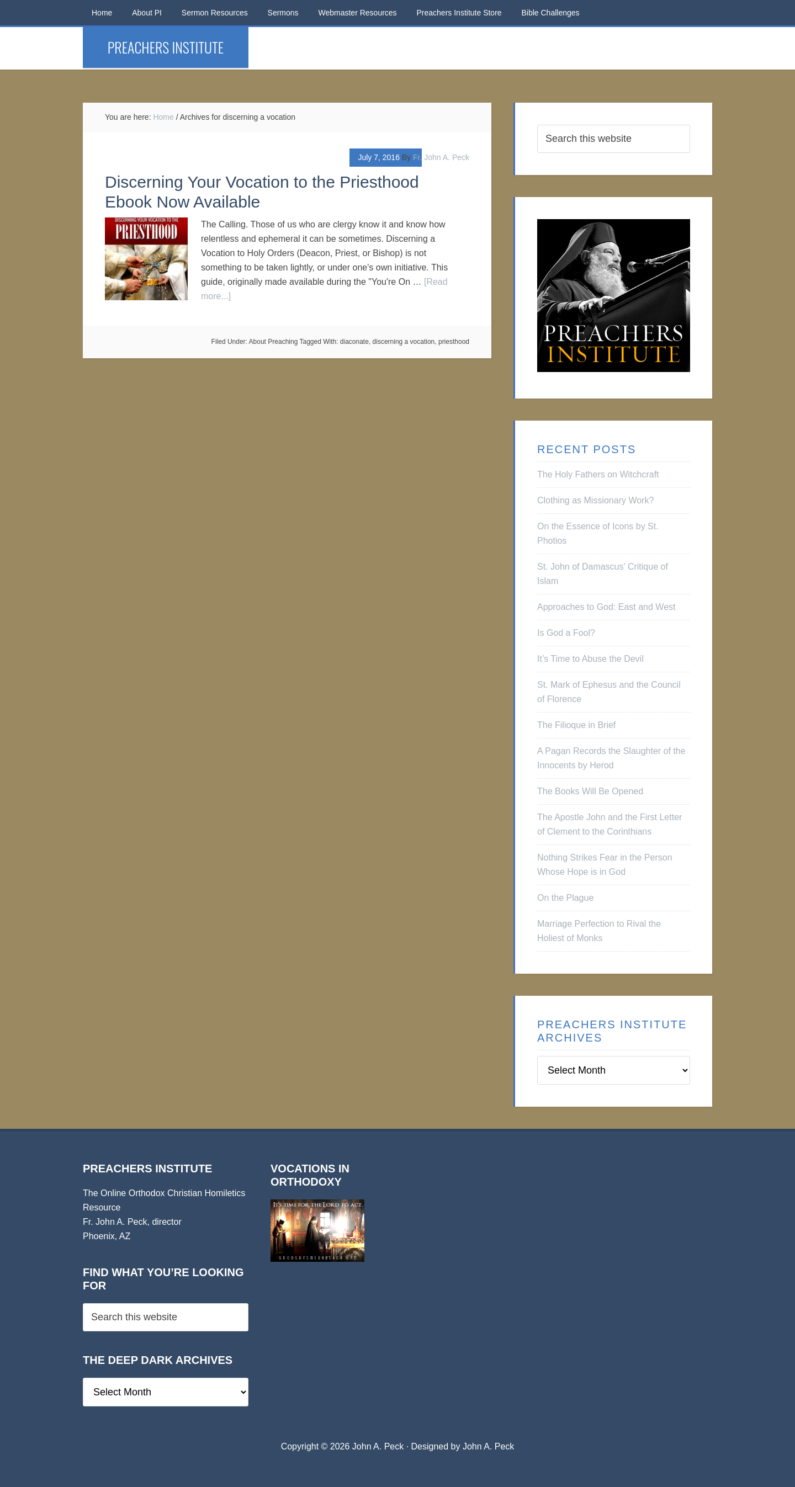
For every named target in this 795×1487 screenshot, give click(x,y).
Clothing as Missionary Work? (595, 500)
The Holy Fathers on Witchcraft (598, 474)
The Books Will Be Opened (590, 791)
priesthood (453, 342)
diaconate (354, 342)
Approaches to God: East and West (606, 607)
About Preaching (273, 342)
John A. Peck (488, 1446)
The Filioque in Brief (576, 725)
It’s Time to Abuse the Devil (590, 658)
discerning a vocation (404, 342)
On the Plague (565, 897)
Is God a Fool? (566, 633)
